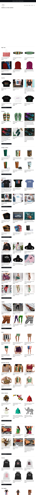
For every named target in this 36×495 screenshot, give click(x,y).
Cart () (32, 5)
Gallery (29, 5)
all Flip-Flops (4, 108)
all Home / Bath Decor (5, 201)
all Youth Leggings (5, 479)
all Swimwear (4, 418)
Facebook (14, 487)
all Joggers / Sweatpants (6, 262)
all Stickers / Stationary (6, 385)
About (27, 5)
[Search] (34, 5)
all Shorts (4, 323)
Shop (25, 5)
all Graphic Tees (4, 171)
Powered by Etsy (26, 490)
